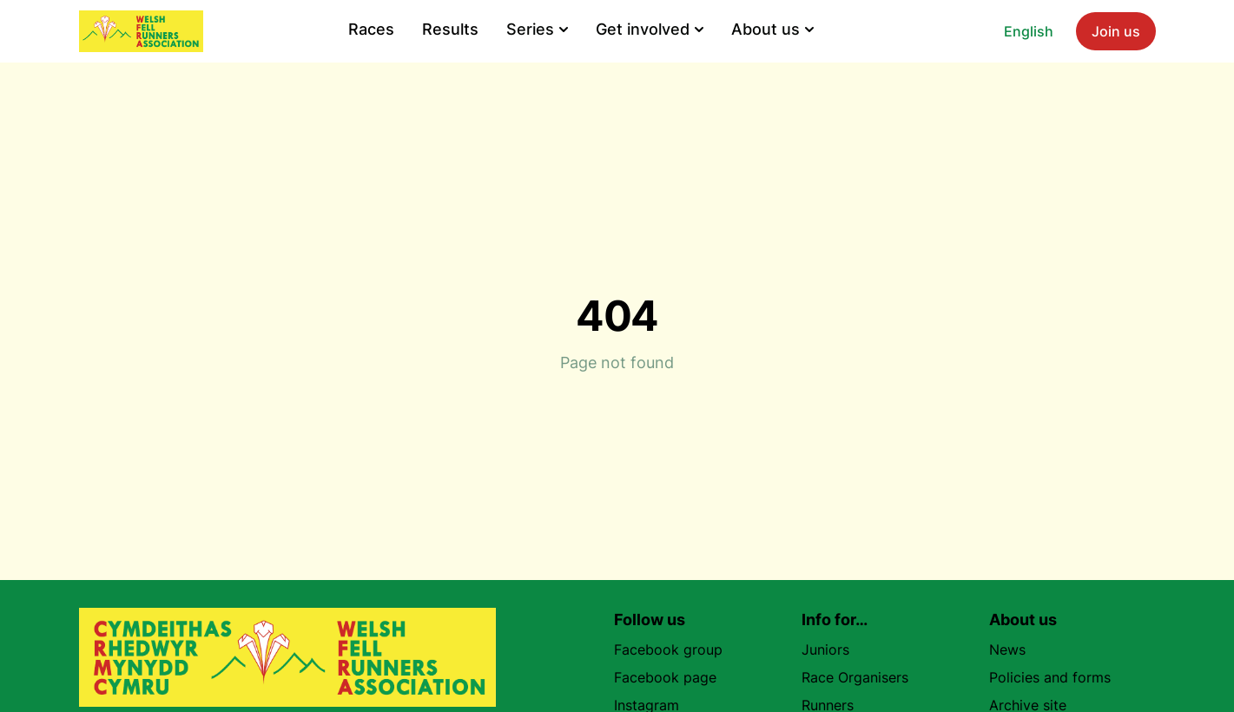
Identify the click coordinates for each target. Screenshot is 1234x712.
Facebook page (672, 677)
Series (537, 29)
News (1007, 649)
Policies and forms (1050, 677)
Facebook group (675, 649)
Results (450, 29)
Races (371, 29)
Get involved (649, 29)
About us (772, 29)
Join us (1116, 31)
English (1028, 31)
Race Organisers (855, 677)
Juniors (825, 649)
